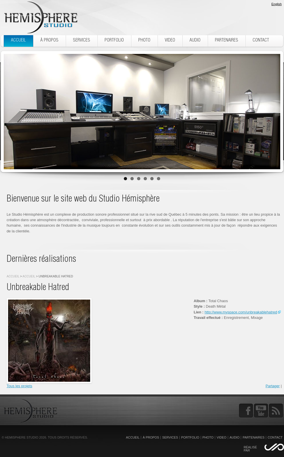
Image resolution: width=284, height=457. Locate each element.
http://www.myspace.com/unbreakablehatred (241, 312)
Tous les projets (19, 386)
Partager (273, 386)
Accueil (13, 276)
